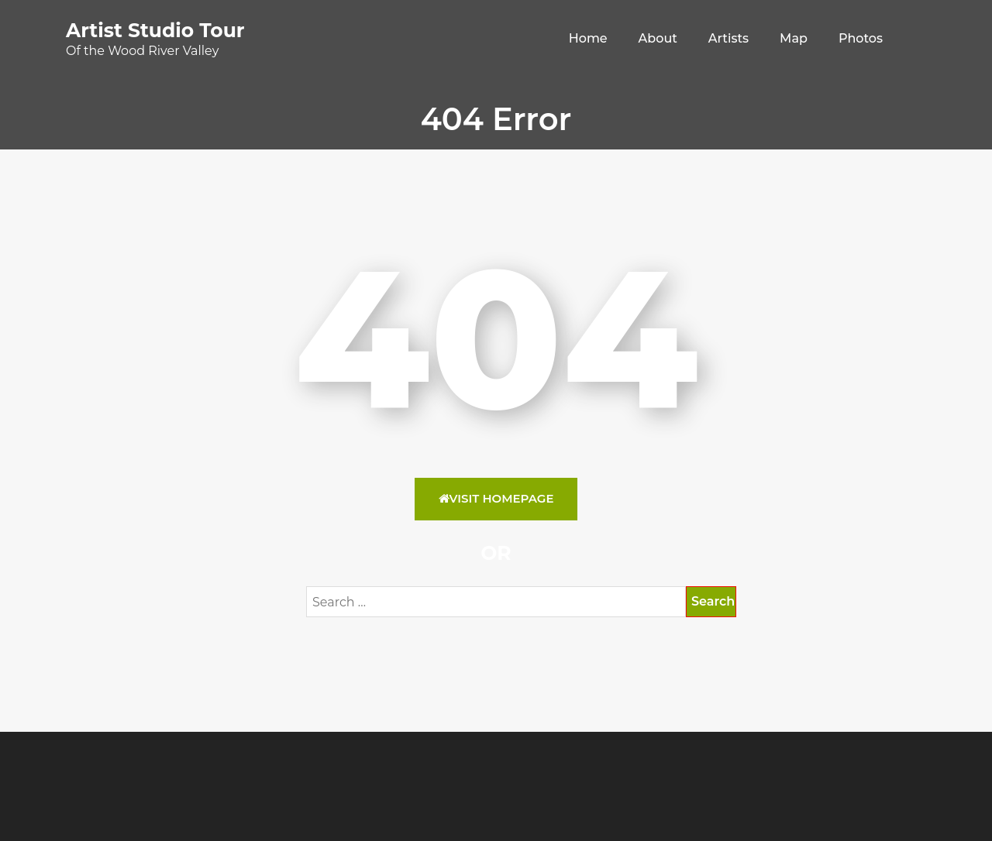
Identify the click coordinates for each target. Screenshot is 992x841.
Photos (861, 38)
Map (794, 38)
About (658, 38)
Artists (728, 38)
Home (588, 38)
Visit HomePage (496, 498)
